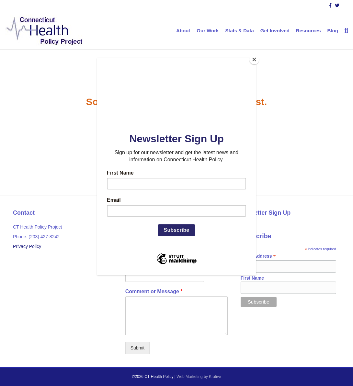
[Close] (254, 59)
